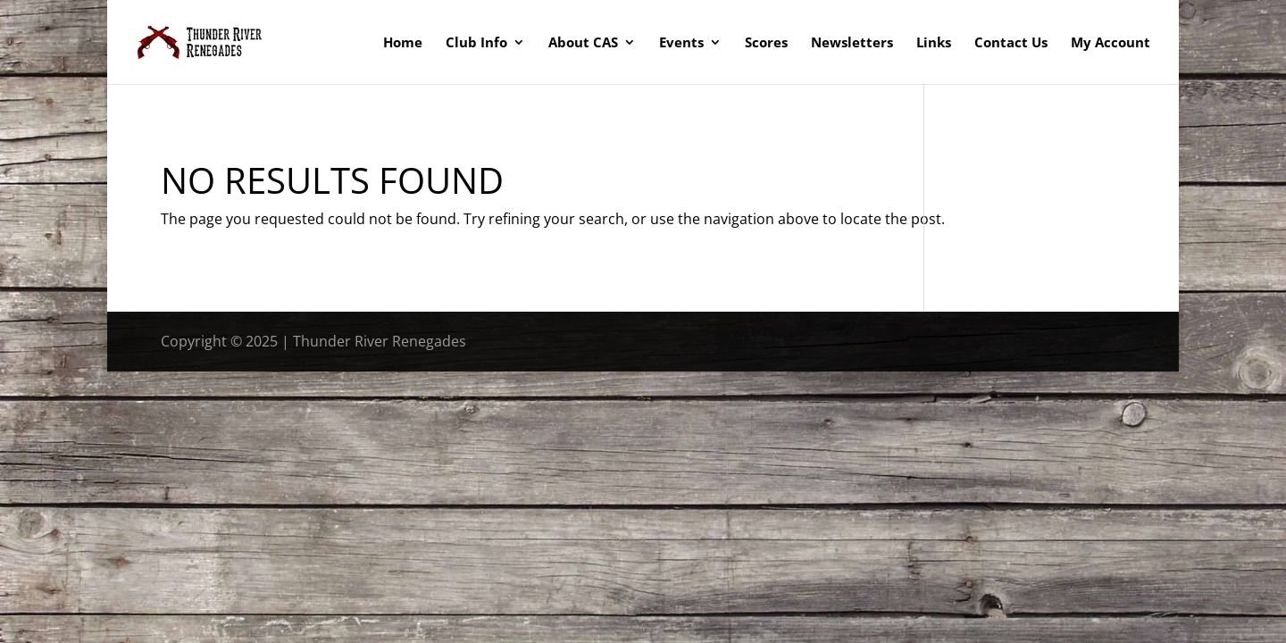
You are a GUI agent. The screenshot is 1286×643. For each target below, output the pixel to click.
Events (681, 43)
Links (933, 43)
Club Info (476, 43)
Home (402, 43)
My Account (1110, 43)
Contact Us (1011, 43)
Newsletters (852, 43)
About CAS (583, 43)
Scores (766, 43)
